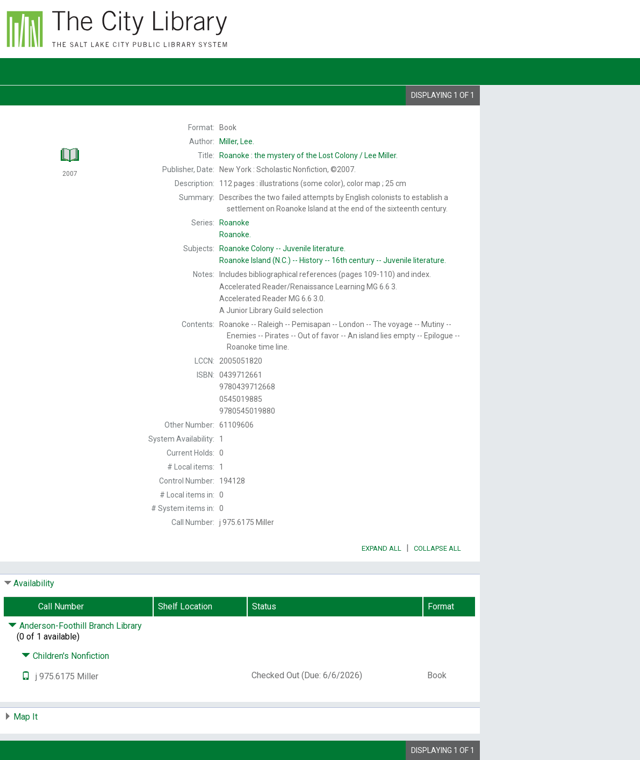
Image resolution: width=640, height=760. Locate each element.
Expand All (381, 548)
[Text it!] (25, 676)
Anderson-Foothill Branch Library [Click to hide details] (75, 626)
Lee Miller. (308, 155)
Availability (33, 583)
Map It (25, 717)
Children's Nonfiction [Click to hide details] (65, 656)
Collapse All (437, 548)
